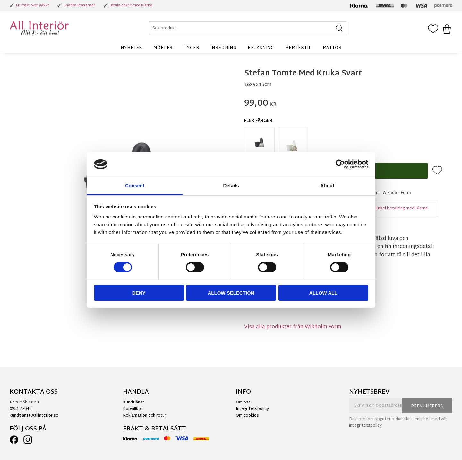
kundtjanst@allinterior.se (34, 416)
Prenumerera (427, 406)
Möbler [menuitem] (163, 48)
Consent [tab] (134, 185)
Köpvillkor (132, 409)
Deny (139, 293)
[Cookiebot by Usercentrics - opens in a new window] (340, 164)
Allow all (323, 293)
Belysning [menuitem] (261, 48)
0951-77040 (20, 409)
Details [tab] (231, 185)
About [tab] (327, 185)
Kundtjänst (133, 402)
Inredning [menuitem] (223, 48)
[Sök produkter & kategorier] (248, 28)
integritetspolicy (365, 425)
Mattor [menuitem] (332, 48)
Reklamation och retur (144, 416)
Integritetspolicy (252, 409)
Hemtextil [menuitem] (298, 48)
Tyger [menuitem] (191, 48)
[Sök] (339, 28)
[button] (433, 29)
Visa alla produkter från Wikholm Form (292, 327)
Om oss (243, 402)
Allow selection (231, 293)
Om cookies (247, 416)
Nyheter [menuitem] (131, 48)
